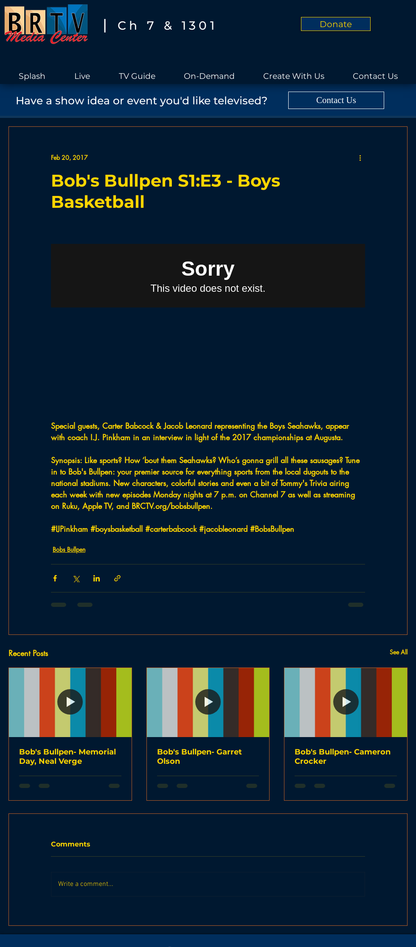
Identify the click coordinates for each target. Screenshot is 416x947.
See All (399, 652)
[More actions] (360, 157)
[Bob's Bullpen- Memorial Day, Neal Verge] (70, 702)
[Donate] (336, 24)
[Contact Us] (336, 100)
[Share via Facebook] (55, 578)
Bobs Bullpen (69, 549)
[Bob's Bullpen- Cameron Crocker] (345, 702)
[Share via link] (117, 578)
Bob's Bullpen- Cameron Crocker (343, 756)
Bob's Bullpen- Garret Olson (199, 756)
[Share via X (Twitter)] (76, 578)
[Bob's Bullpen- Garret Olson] (208, 702)
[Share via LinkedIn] (97, 578)
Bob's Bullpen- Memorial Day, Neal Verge (67, 756)
